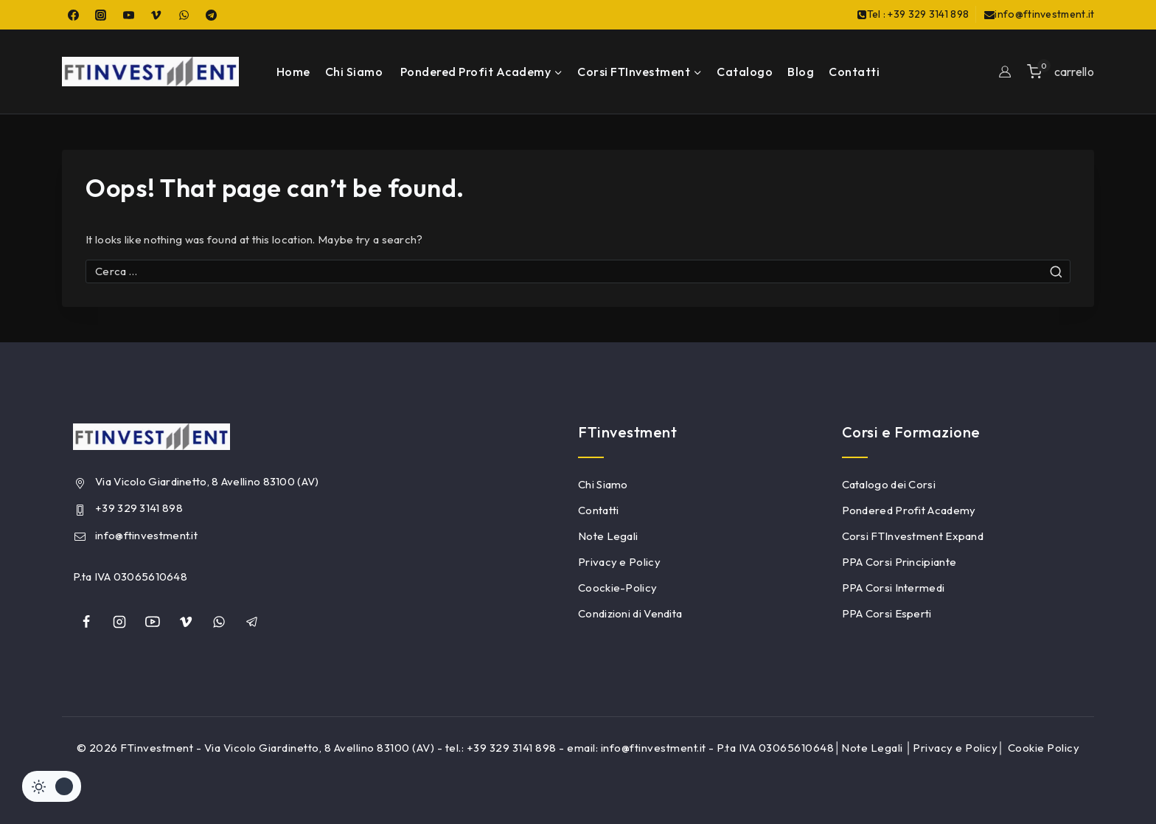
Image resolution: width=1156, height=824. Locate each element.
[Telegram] (212, 15)
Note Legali (608, 536)
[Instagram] (101, 15)
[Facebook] (73, 15)
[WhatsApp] (184, 15)
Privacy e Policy (619, 562)
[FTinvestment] (150, 71)
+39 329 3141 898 (139, 508)
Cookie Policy (1044, 748)
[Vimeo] (156, 15)
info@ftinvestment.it (146, 535)
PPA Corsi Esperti (887, 613)
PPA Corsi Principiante (899, 562)
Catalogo (745, 71)
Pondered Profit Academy (909, 510)
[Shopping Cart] (1060, 71)
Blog (800, 71)
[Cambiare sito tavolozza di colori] (51, 786)
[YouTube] (128, 15)
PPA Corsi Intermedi (893, 588)
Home (293, 71)
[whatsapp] (219, 622)
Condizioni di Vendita (630, 613)
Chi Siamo (354, 71)
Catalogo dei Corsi (889, 484)
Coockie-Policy (617, 588)
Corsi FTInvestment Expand (913, 536)
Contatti (854, 71)
